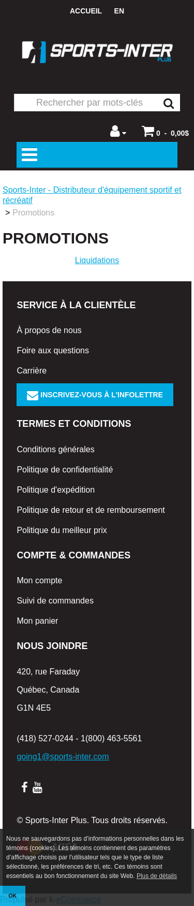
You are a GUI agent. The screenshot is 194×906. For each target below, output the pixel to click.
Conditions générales (55, 449)
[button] (165, 131)
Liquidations (97, 260)
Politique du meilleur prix (62, 530)
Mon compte (39, 580)
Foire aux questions (53, 350)
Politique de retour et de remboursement (91, 510)
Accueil (86, 11)
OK (12, 896)
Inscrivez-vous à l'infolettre (95, 395)
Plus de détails (157, 876)
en (119, 11)
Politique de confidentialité (65, 469)
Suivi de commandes (55, 600)
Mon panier (37, 620)
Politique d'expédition (56, 489)
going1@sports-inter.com (63, 756)
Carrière (32, 370)
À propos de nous (49, 330)
